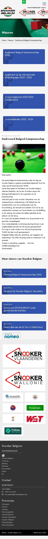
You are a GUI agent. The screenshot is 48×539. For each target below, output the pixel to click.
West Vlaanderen (8, 525)
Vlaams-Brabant (7, 522)
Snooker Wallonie (8, 520)
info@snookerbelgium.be (10, 246)
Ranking (4, 463)
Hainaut (4, 507)
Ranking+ (5, 466)
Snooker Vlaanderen (9, 517)
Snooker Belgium (8, 458)
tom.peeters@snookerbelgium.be (14, 494)
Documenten (6, 468)
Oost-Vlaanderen (7, 514)
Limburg (5, 509)
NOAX (44, 533)
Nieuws (10, 40)
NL (3, 474)
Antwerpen (5, 504)
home (4, 40)
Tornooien (5, 461)
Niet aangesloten (8, 512)
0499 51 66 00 (9, 492)
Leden (4, 471)
